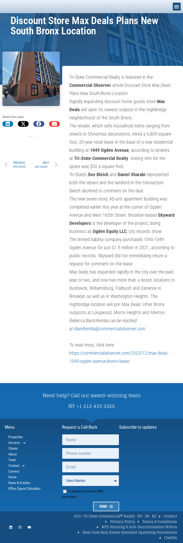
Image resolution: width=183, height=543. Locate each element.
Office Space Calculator (24, 488)
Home (12, 477)
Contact (16, 466)
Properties (15, 437)
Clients (13, 448)
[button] (177, 7)
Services (17, 443)
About (12, 454)
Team (12, 460)
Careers (14, 471)
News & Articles (19, 483)
